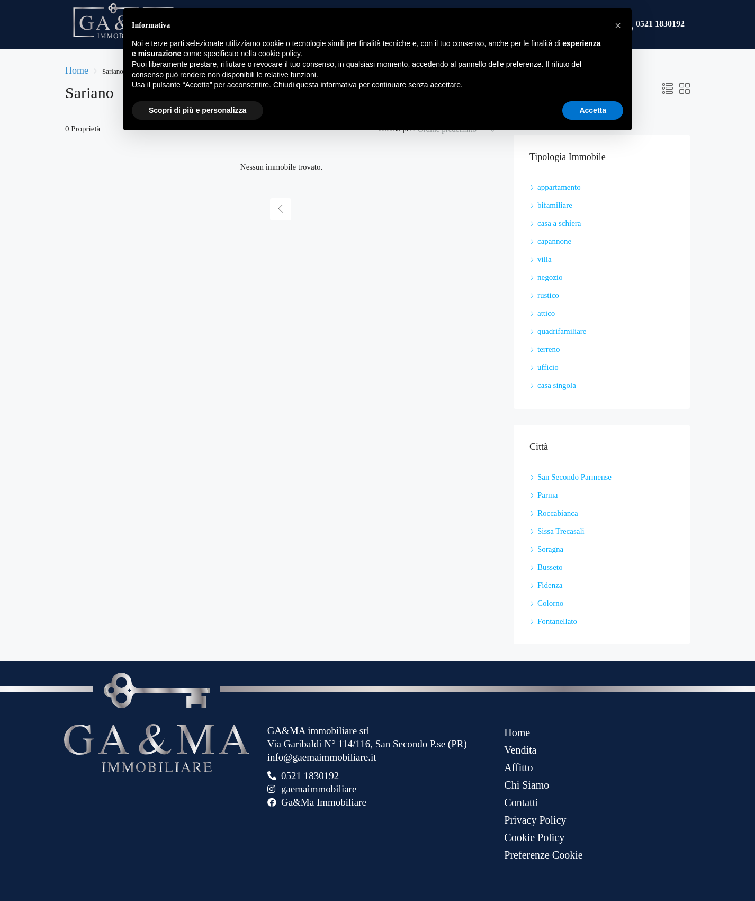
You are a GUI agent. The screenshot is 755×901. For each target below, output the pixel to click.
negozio (549, 277)
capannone (554, 241)
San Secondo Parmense (574, 477)
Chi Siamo (526, 785)
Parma (547, 495)
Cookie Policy (534, 837)
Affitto (518, 767)
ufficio (548, 367)
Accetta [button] (592, 110)
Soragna (550, 549)
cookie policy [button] (279, 53)
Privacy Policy (535, 820)
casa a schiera (559, 223)
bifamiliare (554, 205)
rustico (548, 295)
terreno (548, 349)
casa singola (556, 385)
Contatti (521, 802)
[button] (617, 25)
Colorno (550, 603)
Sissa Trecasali (561, 531)
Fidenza (549, 585)
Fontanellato (557, 621)
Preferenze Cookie (543, 855)
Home (517, 732)
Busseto (550, 567)
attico (546, 313)
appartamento (559, 187)
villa (544, 259)
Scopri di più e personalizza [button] (197, 110)
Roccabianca (557, 513)
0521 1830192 (660, 24)
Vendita (520, 750)
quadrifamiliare (561, 331)
